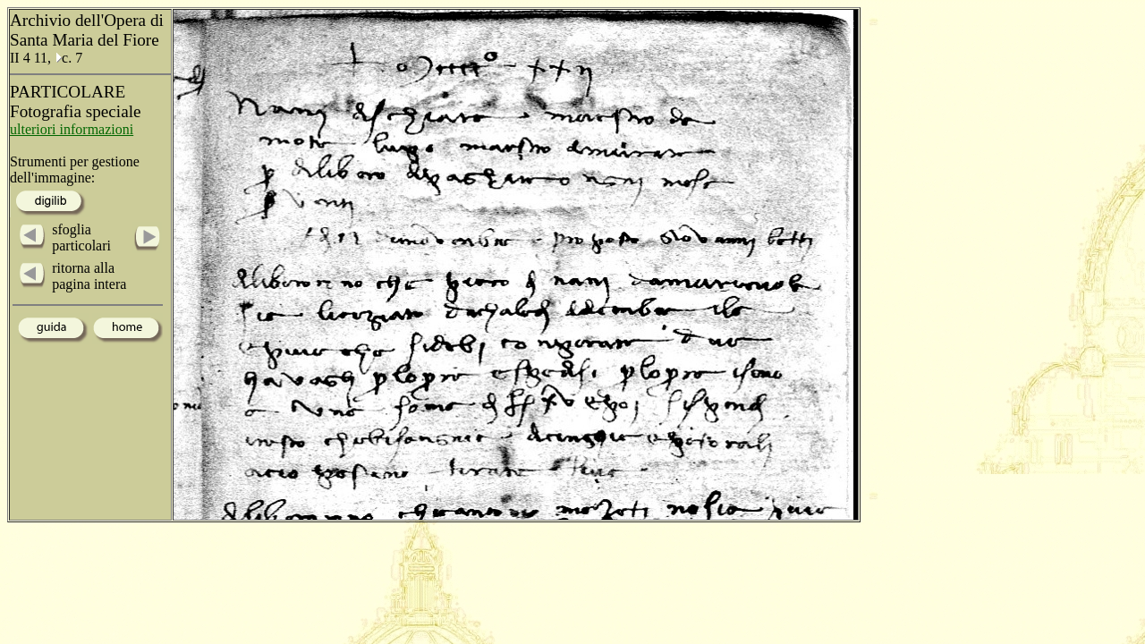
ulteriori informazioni (71, 129)
